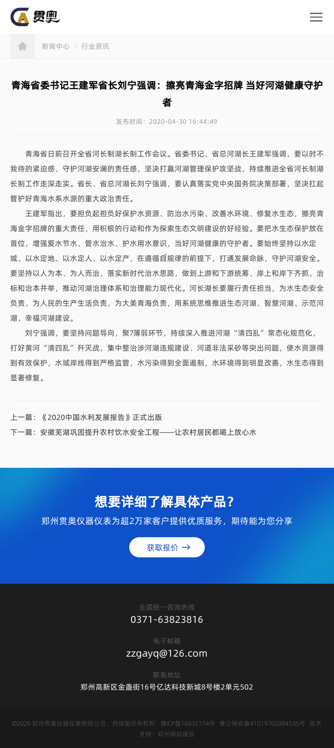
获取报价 (162, 547)
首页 (22, 46)
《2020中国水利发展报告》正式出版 (101, 417)
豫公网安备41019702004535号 (262, 723)
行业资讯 (95, 46)
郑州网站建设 (176, 734)
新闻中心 (56, 46)
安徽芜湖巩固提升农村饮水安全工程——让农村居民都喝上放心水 (148, 431)
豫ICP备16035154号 (187, 723)
